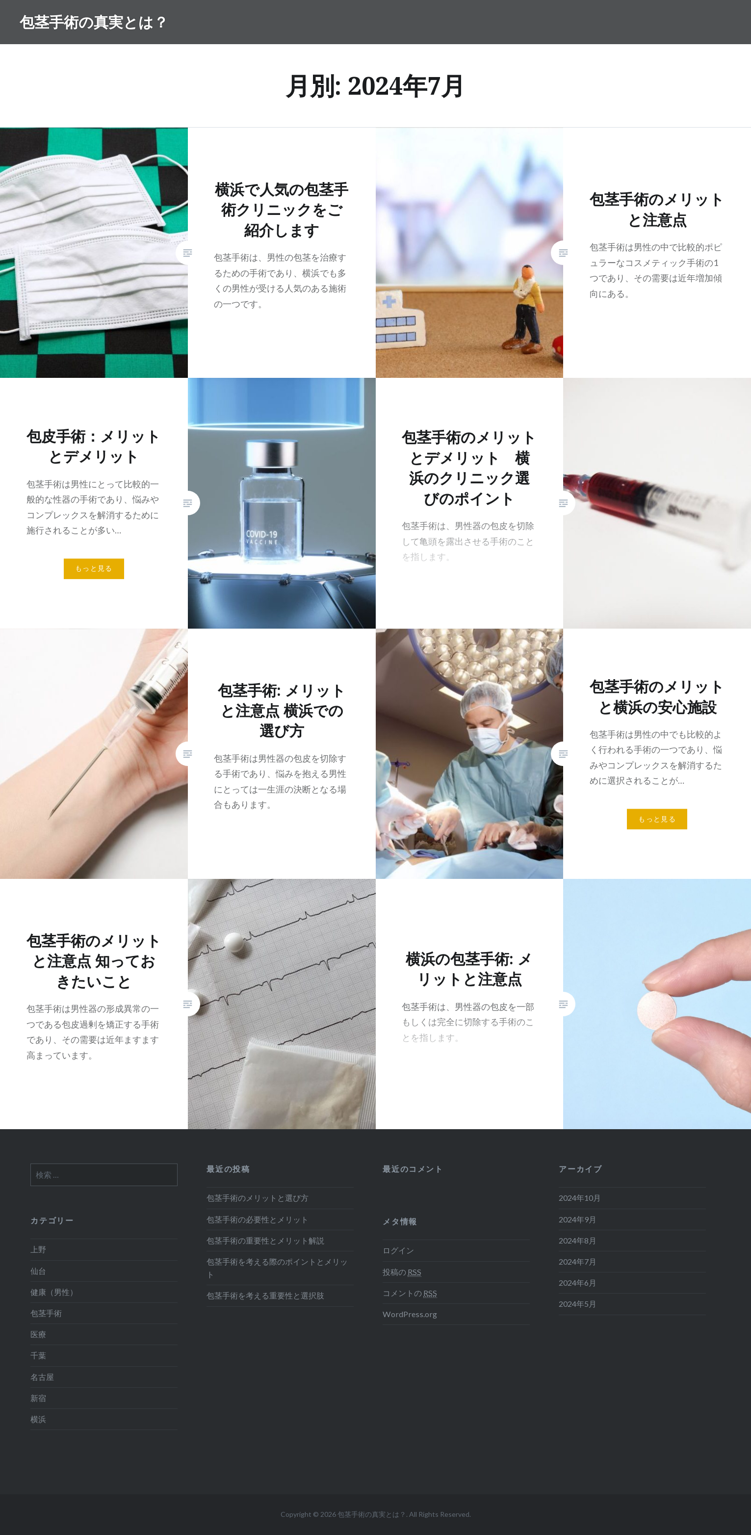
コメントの (410, 1293)
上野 (38, 1249)
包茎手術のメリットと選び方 (258, 1197)
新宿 (38, 1398)
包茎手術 (46, 1313)
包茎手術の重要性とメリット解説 (265, 1240)
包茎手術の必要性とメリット (258, 1219)
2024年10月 (580, 1197)
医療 (38, 1334)
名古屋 (42, 1376)
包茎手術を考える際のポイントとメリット (277, 1268)
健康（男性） (54, 1292)
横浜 (38, 1419)
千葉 (38, 1355)
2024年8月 (577, 1240)
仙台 (38, 1270)
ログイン (398, 1250)
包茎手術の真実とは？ (94, 22)
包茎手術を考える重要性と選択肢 (265, 1295)
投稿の (402, 1272)
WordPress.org (410, 1314)
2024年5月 (577, 1303)
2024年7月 (577, 1261)
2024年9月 (577, 1219)
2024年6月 (577, 1282)
